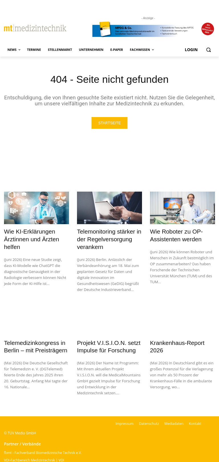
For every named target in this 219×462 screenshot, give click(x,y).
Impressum (124, 411)
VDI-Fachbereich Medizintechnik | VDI (34, 448)
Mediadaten (173, 411)
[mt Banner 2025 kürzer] (153, 29)
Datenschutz (149, 411)
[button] (208, 50)
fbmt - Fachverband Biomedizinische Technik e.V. (43, 440)
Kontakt (195, 411)
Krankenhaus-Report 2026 (178, 332)
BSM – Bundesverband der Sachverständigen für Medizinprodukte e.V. (59, 455)
